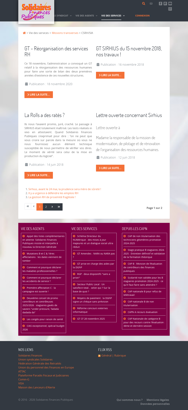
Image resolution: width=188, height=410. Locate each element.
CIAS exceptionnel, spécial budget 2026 (43, 328)
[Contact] (151, 3)
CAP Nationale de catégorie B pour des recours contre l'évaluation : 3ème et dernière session (144, 322)
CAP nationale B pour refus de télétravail (142, 293)
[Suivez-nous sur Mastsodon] (165, 3)
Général (106, 355)
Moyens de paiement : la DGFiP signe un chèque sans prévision (92, 300)
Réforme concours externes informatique (90, 310)
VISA (21, 383)
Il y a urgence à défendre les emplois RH (53, 193)
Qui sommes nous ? (130, 400)
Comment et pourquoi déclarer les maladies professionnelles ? (41, 269)
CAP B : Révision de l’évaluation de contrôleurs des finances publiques (142, 267)
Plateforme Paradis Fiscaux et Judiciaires (43, 375)
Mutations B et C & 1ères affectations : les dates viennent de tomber (42, 257)
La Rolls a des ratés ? (44, 115)
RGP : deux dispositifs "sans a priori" (91, 276)
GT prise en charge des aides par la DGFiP (93, 265)
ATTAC (22, 371)
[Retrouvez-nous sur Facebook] (160, 3)
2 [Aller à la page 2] (46, 206)
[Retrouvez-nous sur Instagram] (170, 9)
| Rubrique (118, 355)
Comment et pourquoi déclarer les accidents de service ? (41, 279)
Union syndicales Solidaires (35, 359)
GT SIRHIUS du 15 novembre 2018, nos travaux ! (129, 51)
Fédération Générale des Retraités (39, 363)
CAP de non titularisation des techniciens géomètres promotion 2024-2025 (142, 240)
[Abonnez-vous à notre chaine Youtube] (170, 3)
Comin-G (23, 379)
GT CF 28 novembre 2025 (91, 318)
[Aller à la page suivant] (52, 207)
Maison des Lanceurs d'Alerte (36, 387)
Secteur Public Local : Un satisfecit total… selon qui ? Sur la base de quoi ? (91, 288)
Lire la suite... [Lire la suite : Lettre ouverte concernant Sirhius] (110, 168)
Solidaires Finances (30, 355)
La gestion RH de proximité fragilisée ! (52, 197)
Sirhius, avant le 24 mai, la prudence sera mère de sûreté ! (64, 189)
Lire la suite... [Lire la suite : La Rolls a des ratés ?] (38, 175)
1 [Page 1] (39, 206)
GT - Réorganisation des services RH (56, 51)
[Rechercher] (144, 3)
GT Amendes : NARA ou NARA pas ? (94, 255)
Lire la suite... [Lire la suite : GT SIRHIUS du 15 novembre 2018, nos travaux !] (110, 75)
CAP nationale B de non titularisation (138, 303)
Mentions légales (156, 400)
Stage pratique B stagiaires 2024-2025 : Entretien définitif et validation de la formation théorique (144, 254)
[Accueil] (36, 12)
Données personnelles (154, 404)
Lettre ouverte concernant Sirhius (129, 115)
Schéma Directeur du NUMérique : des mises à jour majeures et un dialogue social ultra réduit (93, 241)
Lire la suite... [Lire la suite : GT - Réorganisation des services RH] (38, 94)
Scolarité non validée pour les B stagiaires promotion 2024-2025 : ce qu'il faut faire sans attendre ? (143, 281)
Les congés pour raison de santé (44, 319)
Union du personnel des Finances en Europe (46, 367)
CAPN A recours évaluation (142, 312)
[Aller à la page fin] (59, 207)
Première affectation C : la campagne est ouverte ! (39, 290)
